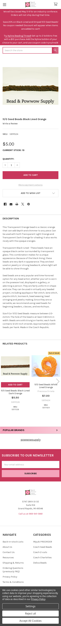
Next (57, 382)
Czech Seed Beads (42, 547)
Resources (8, 557)
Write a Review (10, 123)
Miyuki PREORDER (42, 541)
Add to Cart (15, 384)
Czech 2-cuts (40, 552)
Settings (30, 606)
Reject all (30, 613)
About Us (7, 547)
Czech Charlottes (42, 557)
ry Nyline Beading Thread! (18, 35)
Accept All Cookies (31, 621)
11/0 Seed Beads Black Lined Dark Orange (15, 392)
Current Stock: (13, 150)
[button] (30, 193)
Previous (3, 382)
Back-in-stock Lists (13, 541)
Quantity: (8, 159)
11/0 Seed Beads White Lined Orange (45, 386)
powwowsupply (31, 440)
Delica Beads (40, 562)
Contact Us (9, 552)
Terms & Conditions (13, 582)
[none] (30, 86)
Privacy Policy (10, 576)
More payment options (30, 185)
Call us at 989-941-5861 (31, 513)
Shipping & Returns (13, 562)
